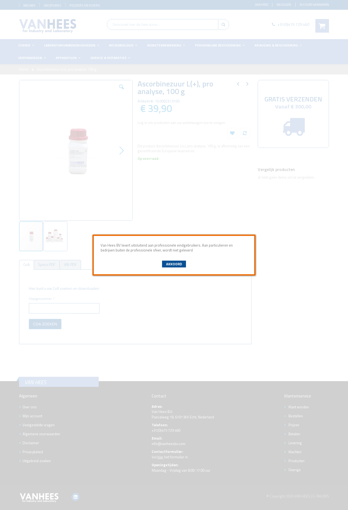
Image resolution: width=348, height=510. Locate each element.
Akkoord (174, 264)
